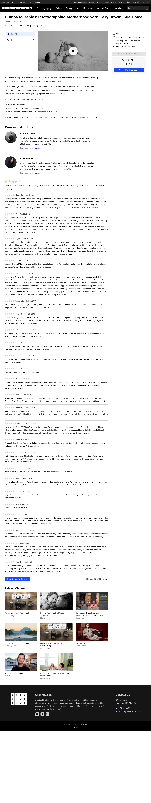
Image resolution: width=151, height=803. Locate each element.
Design (69, 8)
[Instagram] (48, 714)
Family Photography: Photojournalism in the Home (56, 674)
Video (58, 8)
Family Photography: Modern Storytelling (52, 614)
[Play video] (73, 51)
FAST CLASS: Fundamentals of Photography (53, 644)
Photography (44, 8)
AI (78, 8)
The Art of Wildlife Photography (18, 643)
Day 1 (9, 40)
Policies (75, 727)
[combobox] (138, 8)
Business (88, 8)
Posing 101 (80, 643)
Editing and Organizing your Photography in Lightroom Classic (90, 614)
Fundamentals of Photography (17, 613)
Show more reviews (17, 579)
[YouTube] (37, 714)
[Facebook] (42, 714)
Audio (118, 8)
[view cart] (121, 2)
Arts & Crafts (104, 8)
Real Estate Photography (15, 673)
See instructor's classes (30, 148)
